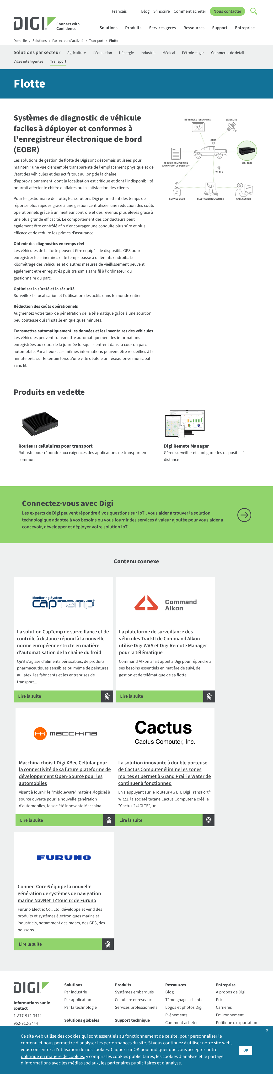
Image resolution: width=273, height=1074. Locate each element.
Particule (72, 995)
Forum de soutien (131, 973)
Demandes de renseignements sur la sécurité (34, 975)
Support (222, 28)
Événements (176, 939)
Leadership (226, 969)
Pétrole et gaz (213, 53)
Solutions (111, 28)
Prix (219, 924)
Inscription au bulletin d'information (35, 1002)
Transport (102, 41)
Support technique (132, 944)
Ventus (70, 1010)
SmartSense (75, 1002)
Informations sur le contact (32, 929)
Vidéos (171, 976)
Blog (145, 11)
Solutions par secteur (40, 53)
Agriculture (84, 53)
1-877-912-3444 (28, 940)
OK (245, 1050)
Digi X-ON (72, 967)
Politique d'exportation (236, 947)
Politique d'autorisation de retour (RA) (136, 962)
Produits (135, 28)
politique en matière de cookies (52, 1056)
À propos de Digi (230, 916)
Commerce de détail (32, 63)
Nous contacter (227, 11)
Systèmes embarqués (134, 916)
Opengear (73, 987)
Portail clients (127, 952)
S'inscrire (161, 11)
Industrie (162, 53)
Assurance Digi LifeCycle (85, 959)
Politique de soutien (133, 981)
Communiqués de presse (232, 1002)
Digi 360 (71, 952)
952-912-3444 (26, 947)
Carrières (224, 932)
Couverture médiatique (236, 984)
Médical (186, 53)
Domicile (21, 41)
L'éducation (112, 53)
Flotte (120, 41)
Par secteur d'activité (71, 41)
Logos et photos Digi (183, 932)
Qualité (222, 1013)
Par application (77, 924)
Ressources (196, 28)
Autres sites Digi (230, 992)
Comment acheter (189, 11)
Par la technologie (80, 932)
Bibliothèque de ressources (179, 958)
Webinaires (175, 984)
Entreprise (247, 28)
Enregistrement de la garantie (133, 999)
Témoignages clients (183, 924)
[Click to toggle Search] (254, 11)
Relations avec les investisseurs (232, 958)
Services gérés (164, 28)
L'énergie (138, 53)
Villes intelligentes (74, 63)
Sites (220, 976)
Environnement (230, 939)
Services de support (132, 989)
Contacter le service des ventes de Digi (35, 958)
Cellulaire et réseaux (133, 924)
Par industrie (75, 916)
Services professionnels (136, 932)
